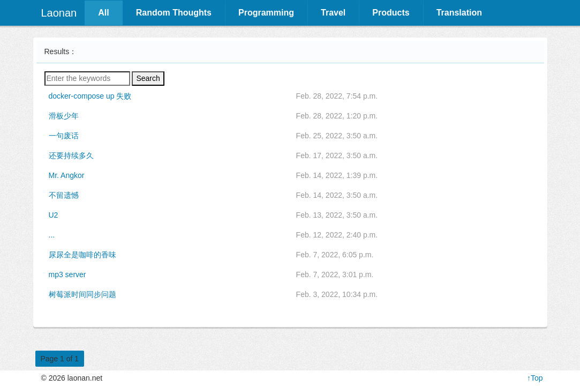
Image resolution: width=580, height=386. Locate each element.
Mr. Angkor (67, 175)
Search (148, 78)
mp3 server (67, 274)
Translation (459, 12)
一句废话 (64, 135)
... (52, 235)
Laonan (59, 13)
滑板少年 (64, 116)
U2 (53, 215)
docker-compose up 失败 (90, 96)
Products (390, 12)
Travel (333, 12)
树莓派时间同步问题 (82, 294)
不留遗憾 (64, 195)
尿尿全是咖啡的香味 (82, 254)
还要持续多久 (71, 155)
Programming (266, 12)
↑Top (535, 378)
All (103, 12)
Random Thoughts (174, 12)
